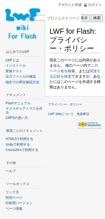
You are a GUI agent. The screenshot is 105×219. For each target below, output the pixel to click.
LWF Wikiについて (61, 114)
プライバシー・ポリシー (65, 104)
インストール (16, 65)
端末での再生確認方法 (22, 82)
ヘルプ (11, 171)
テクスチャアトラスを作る (24, 110)
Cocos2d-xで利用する (22, 150)
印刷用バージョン (19, 203)
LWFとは (12, 60)
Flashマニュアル (18, 103)
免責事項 (83, 114)
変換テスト (14, 71)
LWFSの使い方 (17, 118)
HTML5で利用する (19, 139)
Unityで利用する (18, 144)
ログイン (95, 5)
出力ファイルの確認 (21, 76)
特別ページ (14, 198)
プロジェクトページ (63, 18)
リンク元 (12, 192)
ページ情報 (14, 209)
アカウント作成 (69, 5)
